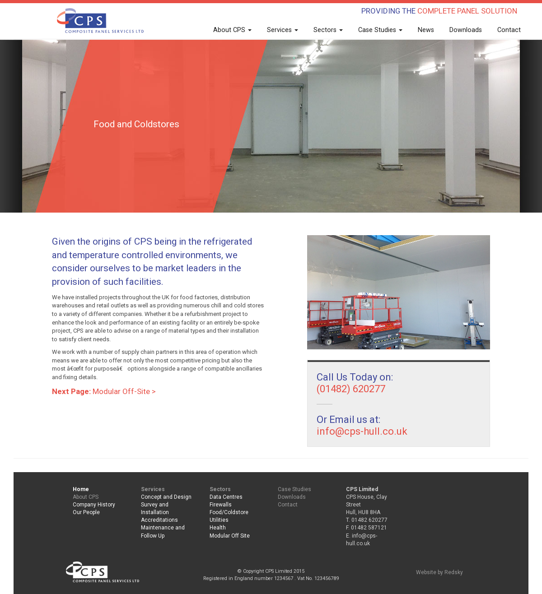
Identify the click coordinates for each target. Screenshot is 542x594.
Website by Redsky (439, 572)
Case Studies (380, 29)
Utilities (219, 520)
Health (218, 527)
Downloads (465, 29)
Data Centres (226, 497)
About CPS (232, 29)
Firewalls (221, 504)
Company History (94, 504)
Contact (509, 29)
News (426, 29)
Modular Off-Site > (104, 391)
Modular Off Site (230, 536)
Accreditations (159, 520)
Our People (86, 512)
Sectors (328, 29)
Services (282, 29)
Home (81, 489)
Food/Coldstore (229, 512)
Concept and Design (166, 497)
